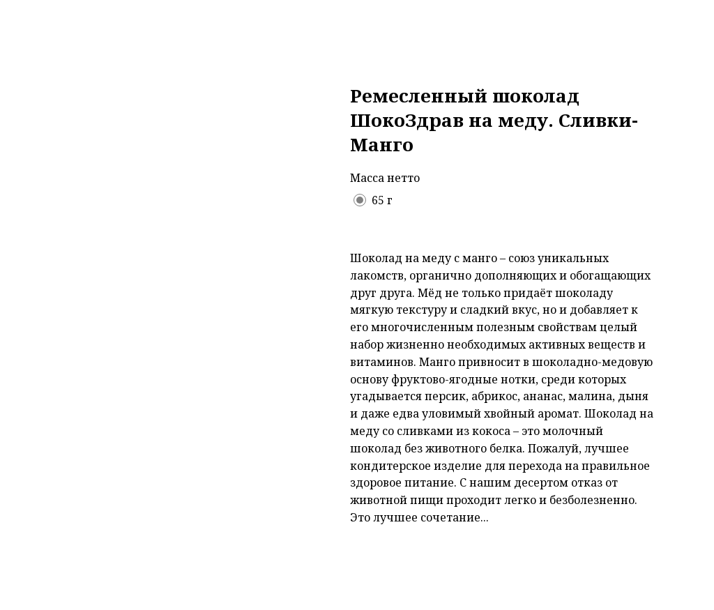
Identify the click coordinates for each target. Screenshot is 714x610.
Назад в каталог (73, 22)
